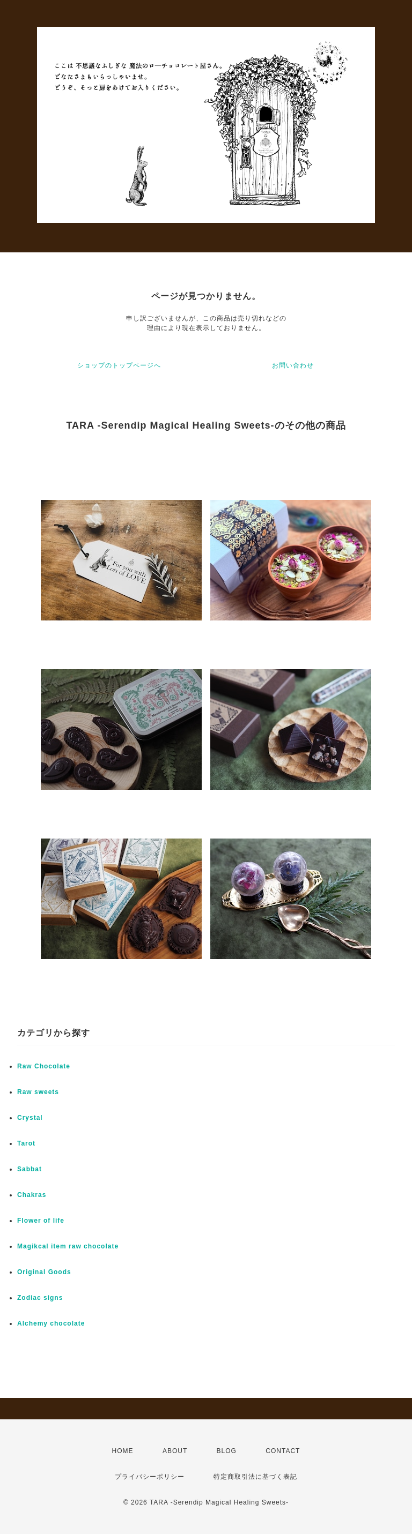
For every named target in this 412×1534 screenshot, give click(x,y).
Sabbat (29, 1169)
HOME (123, 1451)
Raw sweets (38, 1092)
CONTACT (283, 1451)
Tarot (26, 1143)
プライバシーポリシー (150, 1476)
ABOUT (175, 1451)
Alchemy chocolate (51, 1323)
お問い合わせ (293, 365)
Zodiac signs (40, 1297)
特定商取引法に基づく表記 (255, 1476)
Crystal (30, 1117)
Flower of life (40, 1220)
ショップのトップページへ (119, 365)
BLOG (227, 1451)
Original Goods (44, 1272)
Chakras (31, 1195)
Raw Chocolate (43, 1066)
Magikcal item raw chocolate (68, 1246)
